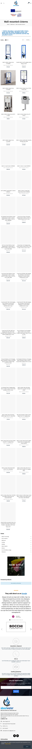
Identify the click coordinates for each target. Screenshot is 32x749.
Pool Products (5, 538)
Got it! (27, 746)
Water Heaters (5, 546)
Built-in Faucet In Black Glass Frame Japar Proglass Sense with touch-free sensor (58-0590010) (23, 496)
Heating (3, 544)
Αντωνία (17, 616)
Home (2, 533)
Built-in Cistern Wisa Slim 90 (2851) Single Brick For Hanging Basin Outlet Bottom (24, 442)
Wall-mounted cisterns (8, 65)
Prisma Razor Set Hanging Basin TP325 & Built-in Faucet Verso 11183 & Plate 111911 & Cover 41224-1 (24, 246)
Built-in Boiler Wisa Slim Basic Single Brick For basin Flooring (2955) (24, 389)
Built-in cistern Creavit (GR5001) (23, 166)
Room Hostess (18, 617)
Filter (2, 40)
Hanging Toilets (24, 279)
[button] (9, 619)
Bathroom (24, 65)
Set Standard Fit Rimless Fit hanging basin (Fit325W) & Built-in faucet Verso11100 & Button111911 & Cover (23, 360)
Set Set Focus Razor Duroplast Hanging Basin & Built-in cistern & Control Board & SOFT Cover (24, 218)
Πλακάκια (4, 552)
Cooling (3, 542)
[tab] (16, 33)
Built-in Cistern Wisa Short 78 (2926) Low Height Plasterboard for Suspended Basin (8, 496)
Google (24, 594)
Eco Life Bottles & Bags (6, 550)
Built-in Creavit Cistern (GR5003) (8, 166)
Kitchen (3, 548)
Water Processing (5, 536)
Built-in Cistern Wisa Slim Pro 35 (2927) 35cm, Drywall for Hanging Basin (24, 469)
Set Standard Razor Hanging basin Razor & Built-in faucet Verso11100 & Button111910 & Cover (8, 389)
